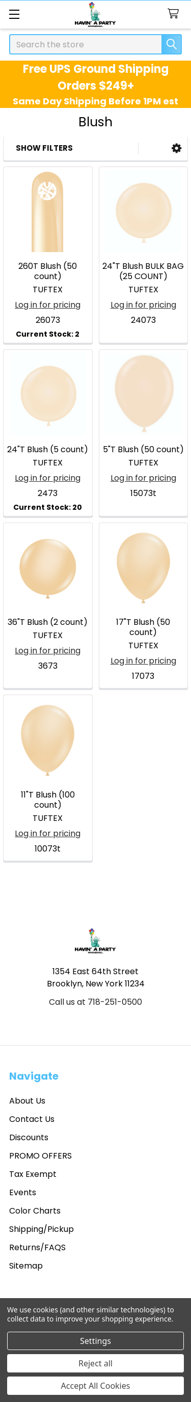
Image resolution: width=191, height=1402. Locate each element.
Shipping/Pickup (41, 1229)
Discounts (28, 1137)
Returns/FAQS (37, 1247)
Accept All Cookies (95, 1385)
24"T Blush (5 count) (47, 449)
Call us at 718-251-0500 (95, 1002)
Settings (95, 1340)
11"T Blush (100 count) (48, 800)
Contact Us (31, 1119)
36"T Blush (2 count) (48, 622)
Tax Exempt (33, 1174)
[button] (176, 148)
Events (22, 1192)
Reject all (95, 1363)
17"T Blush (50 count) (143, 627)
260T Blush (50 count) (47, 271)
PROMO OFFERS (40, 1156)
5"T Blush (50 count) (143, 449)
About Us (27, 1101)
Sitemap (26, 1266)
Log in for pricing (47, 305)
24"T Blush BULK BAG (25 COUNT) (143, 271)
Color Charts (35, 1211)
